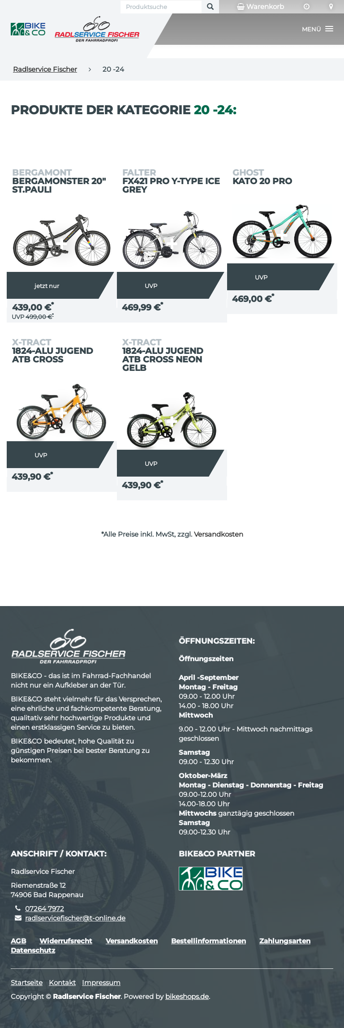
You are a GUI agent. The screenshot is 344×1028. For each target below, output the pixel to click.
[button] (317, 29)
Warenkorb (260, 6)
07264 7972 (44, 908)
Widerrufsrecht (65, 941)
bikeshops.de (187, 996)
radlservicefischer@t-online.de (75, 918)
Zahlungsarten (284, 941)
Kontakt (62, 982)
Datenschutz (33, 950)
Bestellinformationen (208, 941)
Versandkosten (218, 534)
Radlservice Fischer (45, 69)
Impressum (101, 982)
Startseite (27, 982)
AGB (18, 941)
